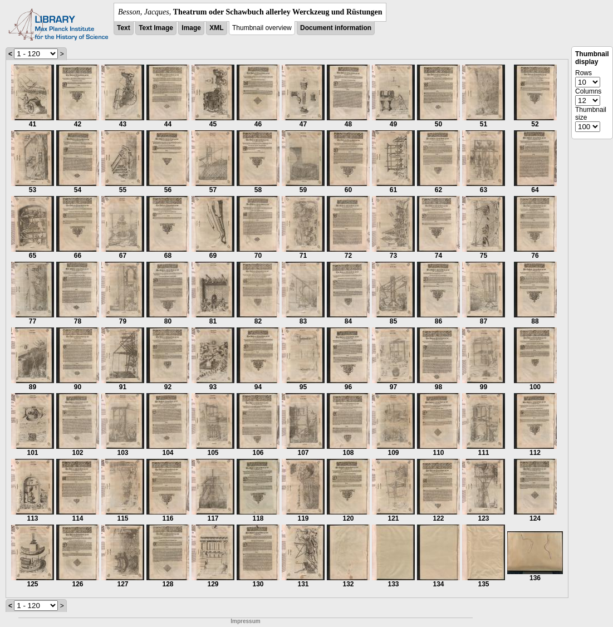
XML (216, 28)
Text (123, 28)
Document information (335, 28)
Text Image (156, 28)
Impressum (245, 621)
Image (191, 28)
